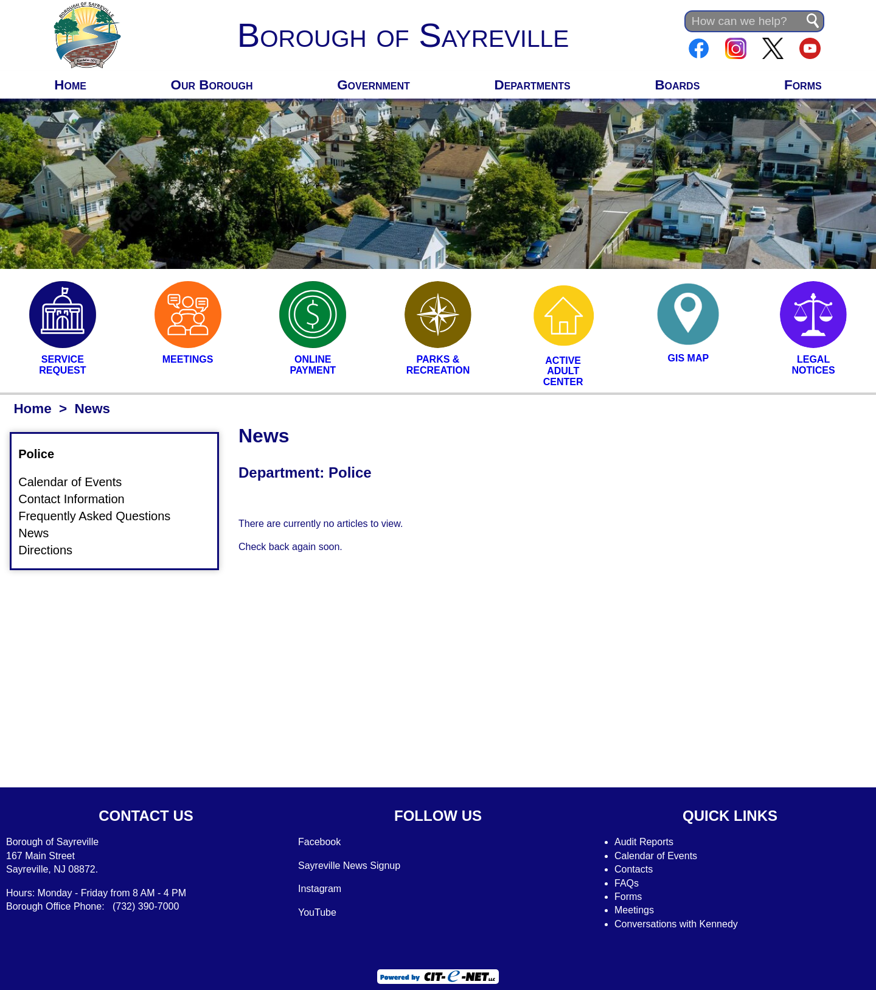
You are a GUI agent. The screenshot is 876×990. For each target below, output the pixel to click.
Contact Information (79, 499)
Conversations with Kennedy (676, 924)
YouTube (317, 912)
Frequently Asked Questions (101, 516)
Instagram (319, 889)
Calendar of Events (77, 482)
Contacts (633, 869)
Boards (677, 84)
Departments (533, 84)
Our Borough (212, 84)
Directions (52, 550)
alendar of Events (660, 856)
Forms (803, 84)
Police (43, 454)
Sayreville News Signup (349, 865)
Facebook (319, 842)
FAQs (626, 883)
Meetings (634, 910)
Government (373, 84)
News (41, 533)
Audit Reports (643, 842)
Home (70, 84)
